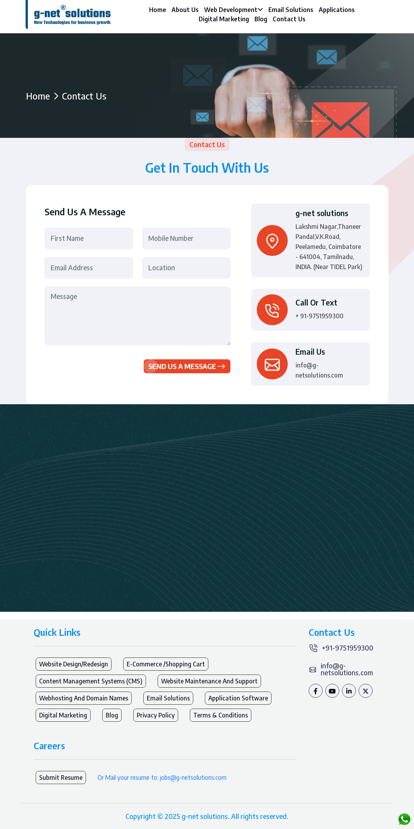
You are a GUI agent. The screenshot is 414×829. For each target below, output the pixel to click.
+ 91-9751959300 (319, 316)
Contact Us (289, 19)
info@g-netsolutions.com (319, 370)
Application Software (238, 698)
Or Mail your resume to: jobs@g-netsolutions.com (162, 777)
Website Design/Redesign (73, 664)
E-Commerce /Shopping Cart (166, 664)
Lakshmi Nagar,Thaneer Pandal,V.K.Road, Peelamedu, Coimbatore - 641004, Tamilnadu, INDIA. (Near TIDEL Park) (328, 247)
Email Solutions (290, 10)
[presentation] (103, 363)
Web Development (233, 10)
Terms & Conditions (220, 715)
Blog (260, 19)
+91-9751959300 (347, 647)
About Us (185, 10)
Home (157, 10)
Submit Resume (60, 777)
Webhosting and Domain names (83, 698)
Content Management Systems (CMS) (91, 681)
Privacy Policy (156, 715)
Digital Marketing (224, 19)
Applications (337, 10)
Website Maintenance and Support (209, 681)
